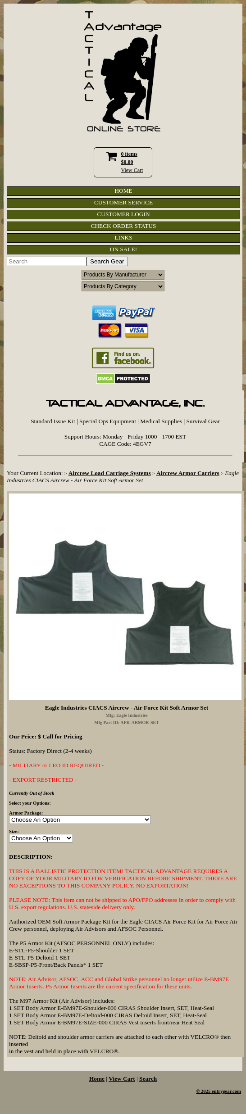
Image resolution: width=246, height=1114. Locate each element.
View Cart (132, 170)
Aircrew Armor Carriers (187, 473)
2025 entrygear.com (221, 1091)
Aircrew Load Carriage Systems (109, 473)
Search (148, 1078)
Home (97, 1078)
